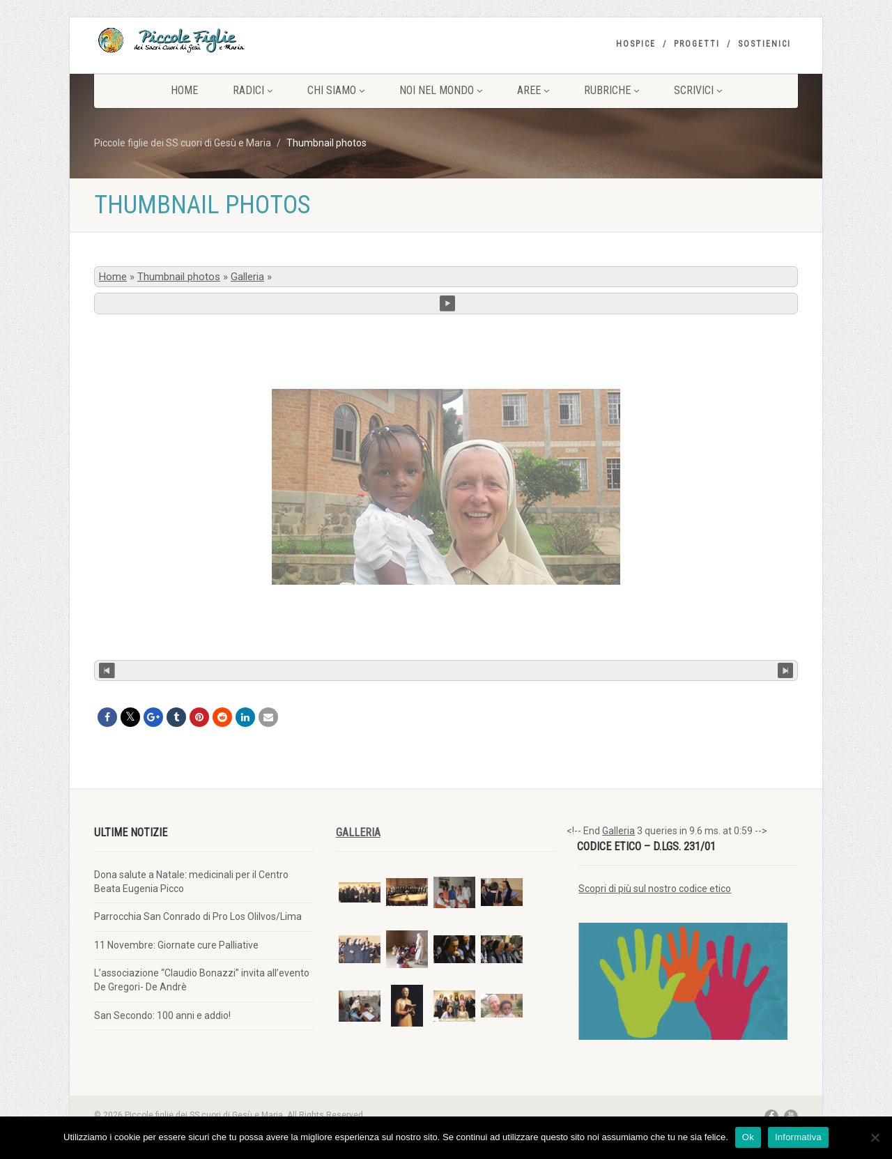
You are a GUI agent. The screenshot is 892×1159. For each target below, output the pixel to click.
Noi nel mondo (440, 90)
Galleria (247, 276)
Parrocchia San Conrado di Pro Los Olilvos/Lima (198, 916)
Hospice (636, 44)
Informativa (798, 1137)
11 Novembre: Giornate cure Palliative (176, 945)
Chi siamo (335, 90)
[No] (875, 1137)
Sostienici (764, 44)
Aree (533, 90)
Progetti (697, 44)
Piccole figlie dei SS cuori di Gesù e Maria (182, 142)
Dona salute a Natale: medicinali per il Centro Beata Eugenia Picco (191, 881)
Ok (748, 1137)
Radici (252, 90)
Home (184, 90)
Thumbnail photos (178, 276)
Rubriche (611, 90)
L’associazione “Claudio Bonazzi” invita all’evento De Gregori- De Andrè (201, 979)
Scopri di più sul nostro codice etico (654, 888)
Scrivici (698, 90)
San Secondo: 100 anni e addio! (162, 1015)
